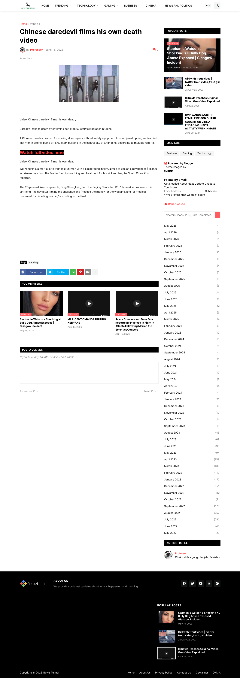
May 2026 (192, 226)
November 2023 (192, 413)
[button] (208, 6)
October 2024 (192, 346)
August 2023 (192, 432)
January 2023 (192, 479)
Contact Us (184, 672)
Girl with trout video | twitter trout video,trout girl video (202, 82)
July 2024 (192, 366)
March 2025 (192, 319)
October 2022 (192, 499)
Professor (181, 553)
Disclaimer (202, 672)
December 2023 (192, 406)
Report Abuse (176, 203)
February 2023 (192, 473)
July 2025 (192, 292)
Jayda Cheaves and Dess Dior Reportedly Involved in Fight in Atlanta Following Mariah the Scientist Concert (134, 324)
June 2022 (192, 526)
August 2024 (192, 359)
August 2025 (192, 286)
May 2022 (192, 533)
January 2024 (192, 399)
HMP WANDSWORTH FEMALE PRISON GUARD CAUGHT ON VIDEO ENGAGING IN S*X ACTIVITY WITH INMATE (200, 121)
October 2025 (192, 272)
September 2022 (192, 506)
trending (35, 24)
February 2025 (192, 326)
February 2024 (192, 393)
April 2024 (192, 386)
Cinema (151, 5)
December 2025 (192, 259)
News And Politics (178, 5)
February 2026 (192, 246)
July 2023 (192, 439)
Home (45, 5)
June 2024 (192, 372)
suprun (169, 170)
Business (130, 5)
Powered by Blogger (179, 163)
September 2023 (192, 426)
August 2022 (192, 513)
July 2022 (192, 519)
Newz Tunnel (51, 672)
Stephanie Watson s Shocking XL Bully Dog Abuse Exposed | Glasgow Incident (41, 323)
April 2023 (192, 459)
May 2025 (192, 306)
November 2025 (192, 266)
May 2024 (192, 379)
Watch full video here (42, 152)
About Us (144, 672)
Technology (86, 5)
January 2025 (192, 332)
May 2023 (192, 453)
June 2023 (192, 446)
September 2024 (192, 352)
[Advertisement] (89, 229)
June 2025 (192, 299)
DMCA (216, 672)
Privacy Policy (163, 672)
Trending (61, 5)
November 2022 (192, 493)
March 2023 (192, 466)
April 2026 (192, 232)
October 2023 (192, 419)
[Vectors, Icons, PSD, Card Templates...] (190, 215)
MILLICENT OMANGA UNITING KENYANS (87, 321)
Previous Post (30, 391)
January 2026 (192, 252)
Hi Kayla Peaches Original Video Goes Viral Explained (202, 99)
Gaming (109, 5)
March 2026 (192, 239)
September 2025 (192, 279)
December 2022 (192, 486)
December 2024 (192, 339)
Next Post (150, 391)
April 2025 (192, 312)
